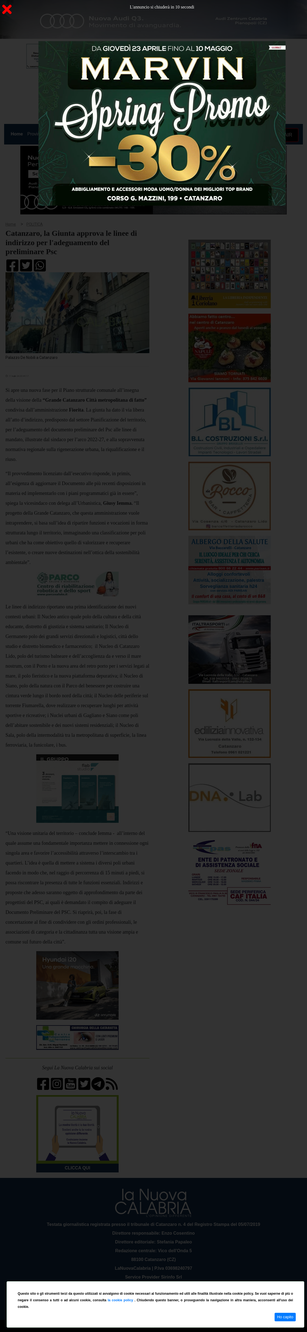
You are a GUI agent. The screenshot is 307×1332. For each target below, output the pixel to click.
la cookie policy (121, 1300)
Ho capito (285, 1317)
